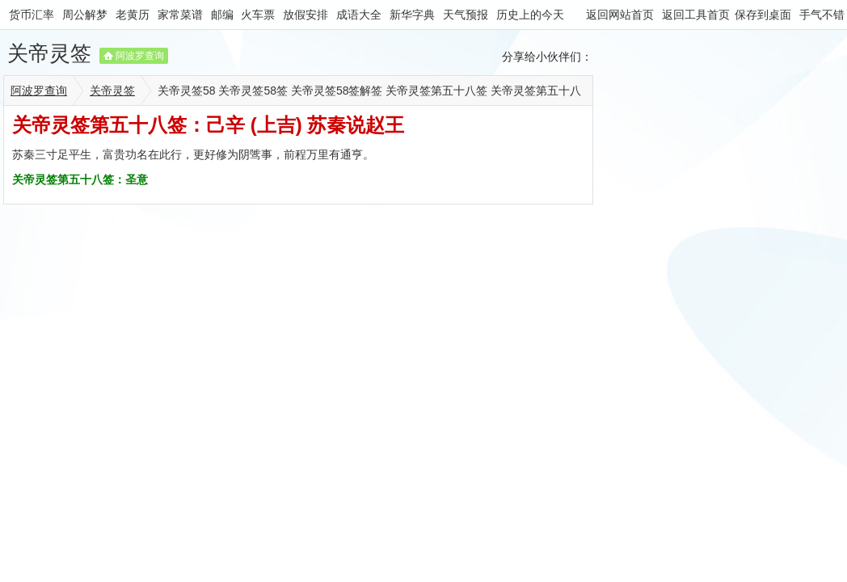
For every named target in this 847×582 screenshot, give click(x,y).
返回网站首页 (620, 14)
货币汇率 (31, 14)
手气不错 (822, 14)
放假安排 (305, 14)
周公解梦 (84, 14)
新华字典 (412, 14)
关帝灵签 (49, 53)
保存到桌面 (763, 14)
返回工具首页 (696, 14)
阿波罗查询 (140, 55)
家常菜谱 (180, 14)
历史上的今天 (530, 14)
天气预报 (465, 14)
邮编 (222, 14)
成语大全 (358, 14)
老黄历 (133, 14)
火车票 (258, 14)
